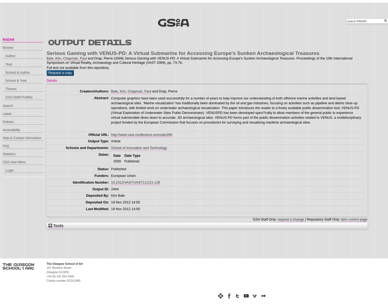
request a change (291, 219)
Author (10, 56)
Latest (7, 114)
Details (52, 81)
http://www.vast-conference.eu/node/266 (141, 135)
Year (8, 64)
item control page (354, 219)
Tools (55, 226)
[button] (60, 73)
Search (8, 106)
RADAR (8, 40)
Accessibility (11, 130)
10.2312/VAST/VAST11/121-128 (135, 182)
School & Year (16, 81)
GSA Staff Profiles (19, 97)
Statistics (9, 154)
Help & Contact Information (22, 138)
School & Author (17, 72)
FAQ (6, 146)
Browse (8, 48)
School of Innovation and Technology (139, 148)
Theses (11, 89)
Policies (8, 122)
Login (9, 170)
